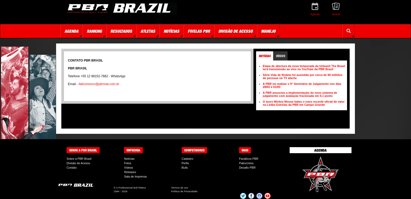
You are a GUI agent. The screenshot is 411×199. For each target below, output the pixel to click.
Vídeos (128, 167)
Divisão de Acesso (78, 163)
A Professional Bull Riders (131, 187)
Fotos (127, 163)
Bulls (185, 167)
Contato (72, 167)
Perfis (185, 163)
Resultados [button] (121, 31)
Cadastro (187, 158)
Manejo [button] (268, 31)
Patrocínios (246, 163)
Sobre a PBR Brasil (79, 158)
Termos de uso (179, 187)
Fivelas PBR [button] (199, 31)
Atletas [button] (147, 31)
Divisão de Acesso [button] (235, 31)
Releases (130, 172)
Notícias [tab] (265, 56)
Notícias (129, 158)
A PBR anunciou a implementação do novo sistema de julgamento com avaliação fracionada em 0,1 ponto (300, 94)
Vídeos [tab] (280, 56)
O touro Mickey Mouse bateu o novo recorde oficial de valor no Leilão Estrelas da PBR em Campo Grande (303, 103)
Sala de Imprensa (135, 176)
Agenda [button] (71, 31)
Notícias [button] (171, 31)
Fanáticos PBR (248, 158)
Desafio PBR (247, 167)
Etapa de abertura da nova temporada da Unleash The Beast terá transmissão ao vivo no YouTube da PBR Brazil (304, 67)
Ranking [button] (94, 31)
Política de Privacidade (184, 191)
